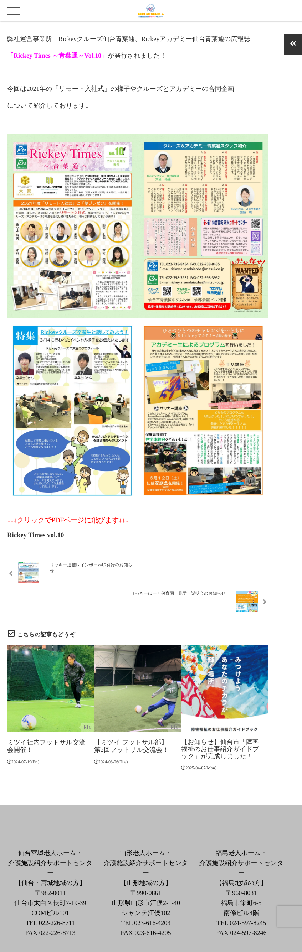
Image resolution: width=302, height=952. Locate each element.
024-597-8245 (248, 898)
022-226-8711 (57, 898)
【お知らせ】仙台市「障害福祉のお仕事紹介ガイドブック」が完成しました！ (220, 725)
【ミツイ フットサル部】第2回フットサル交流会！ (131, 721)
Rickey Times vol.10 (35, 535)
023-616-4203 (152, 898)
